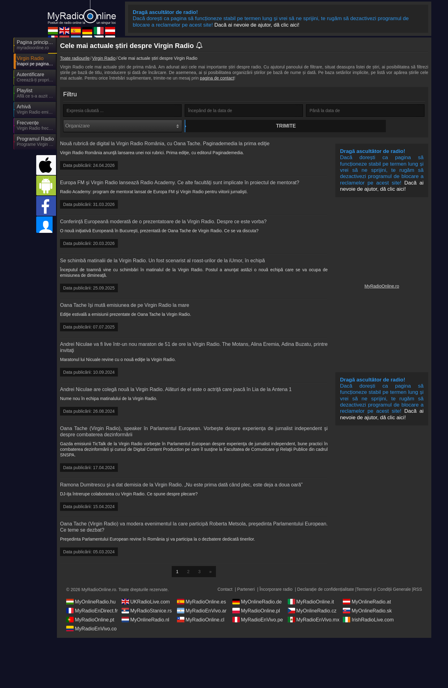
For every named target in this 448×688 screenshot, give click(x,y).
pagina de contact (217, 78)
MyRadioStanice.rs (147, 611)
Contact (225, 590)
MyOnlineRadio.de (257, 602)
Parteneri (246, 590)
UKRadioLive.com (146, 602)
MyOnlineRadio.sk (367, 611)
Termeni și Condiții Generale (383, 590)
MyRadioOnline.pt (90, 620)
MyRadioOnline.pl (256, 611)
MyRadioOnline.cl (200, 620)
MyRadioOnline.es (201, 602)
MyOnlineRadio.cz (312, 611)
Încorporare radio (276, 590)
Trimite (245, 125)
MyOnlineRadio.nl (145, 620)
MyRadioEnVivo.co (91, 629)
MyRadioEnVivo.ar (201, 611)
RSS (417, 590)
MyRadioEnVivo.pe (257, 620)
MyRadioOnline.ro (381, 287)
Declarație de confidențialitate (325, 590)
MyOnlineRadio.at (367, 602)
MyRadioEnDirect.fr (92, 611)
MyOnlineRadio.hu (91, 602)
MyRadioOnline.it (311, 602)
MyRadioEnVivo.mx (313, 620)
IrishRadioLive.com (368, 620)
